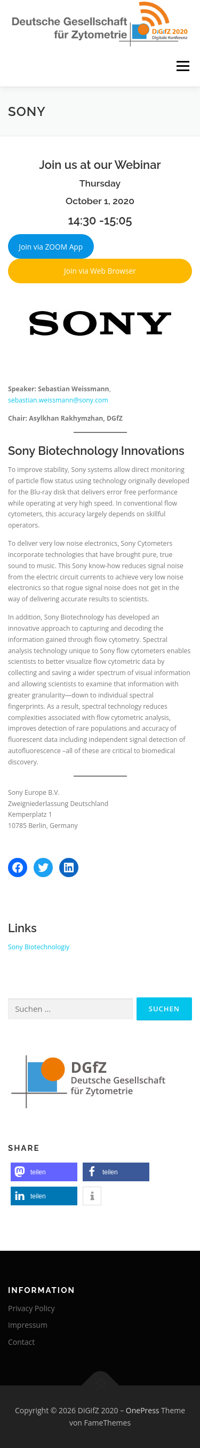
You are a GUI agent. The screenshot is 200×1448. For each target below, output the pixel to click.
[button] (44, 1172)
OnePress (142, 1410)
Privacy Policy (31, 1308)
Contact (21, 1342)
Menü (182, 66)
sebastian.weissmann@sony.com (58, 400)
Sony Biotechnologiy (38, 946)
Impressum (27, 1325)
